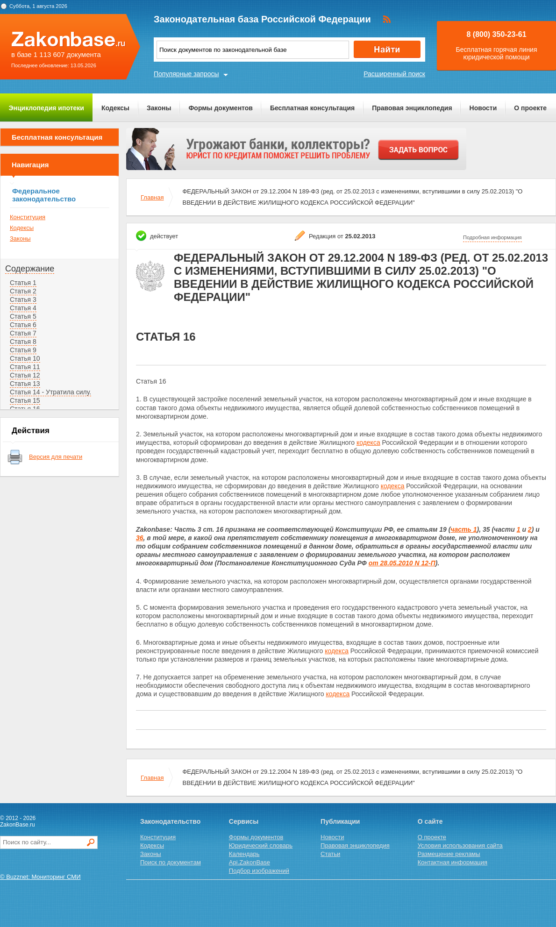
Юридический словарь (260, 845)
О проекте (530, 108)
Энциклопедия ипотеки (46, 108)
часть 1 (463, 529)
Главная (152, 197)
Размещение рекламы (449, 853)
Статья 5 (23, 316)
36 (139, 538)
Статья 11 (25, 367)
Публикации (340, 821)
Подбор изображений (259, 870)
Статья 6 (23, 324)
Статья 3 (23, 299)
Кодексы (115, 108)
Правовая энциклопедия (412, 108)
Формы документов (220, 108)
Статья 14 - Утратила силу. (50, 392)
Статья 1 (23, 282)
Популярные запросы (186, 74)
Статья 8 (23, 341)
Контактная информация (452, 862)
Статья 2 (23, 291)
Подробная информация (492, 237)
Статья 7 (23, 333)
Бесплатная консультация (312, 108)
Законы (159, 108)
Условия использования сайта (460, 845)
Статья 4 (23, 308)
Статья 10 (25, 358)
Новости (483, 108)
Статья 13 (25, 383)
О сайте (430, 821)
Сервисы (243, 821)
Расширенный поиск (394, 74)
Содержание (29, 268)
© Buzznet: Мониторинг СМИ (40, 876)
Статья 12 (25, 375)
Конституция (27, 217)
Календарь (244, 853)
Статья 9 (23, 350)
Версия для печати (55, 456)
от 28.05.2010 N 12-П (402, 563)
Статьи (330, 853)
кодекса (368, 442)
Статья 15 (25, 400)
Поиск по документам (170, 862)
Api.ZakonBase (249, 862)
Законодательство (170, 821)
